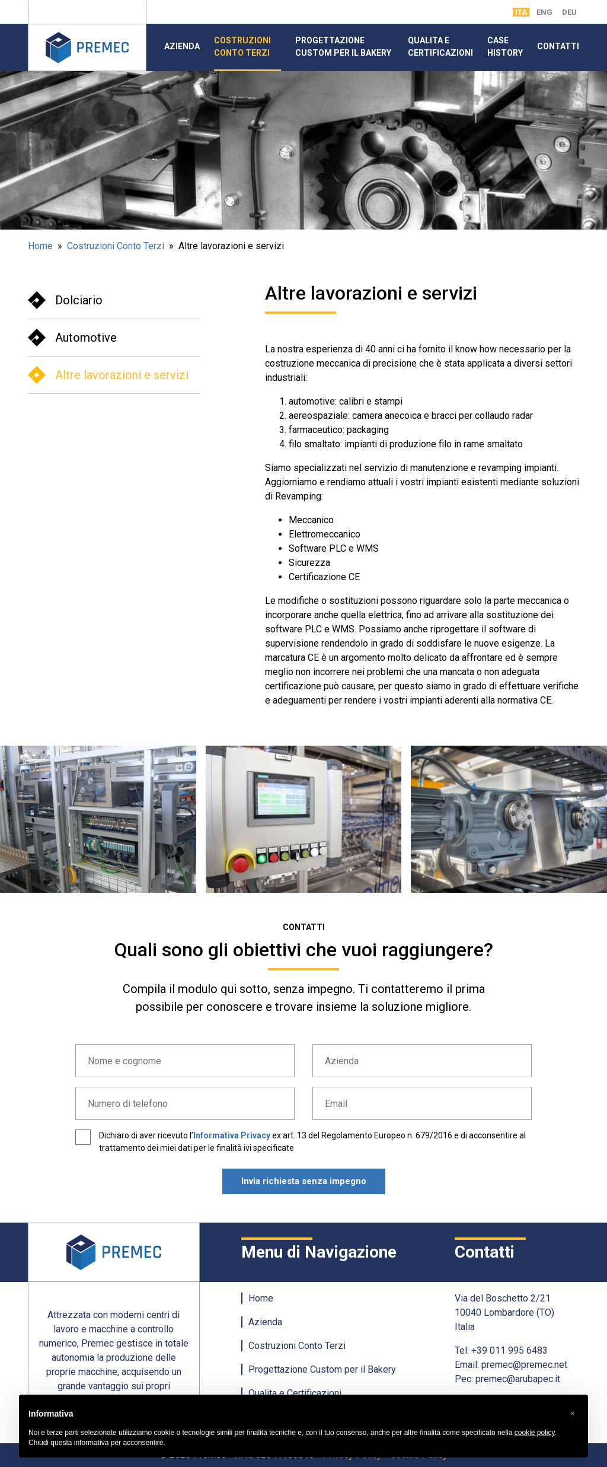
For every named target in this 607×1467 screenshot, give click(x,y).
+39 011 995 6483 (509, 1350)
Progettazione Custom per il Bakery (343, 47)
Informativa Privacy (231, 1135)
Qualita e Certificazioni (440, 47)
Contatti (558, 46)
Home (40, 246)
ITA (521, 12)
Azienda (182, 46)
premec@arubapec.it (517, 1379)
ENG (544, 12)
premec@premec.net (524, 1364)
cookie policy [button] (535, 1432)
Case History (505, 47)
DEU (569, 12)
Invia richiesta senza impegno (303, 1181)
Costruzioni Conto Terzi (242, 47)
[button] (572, 1413)
